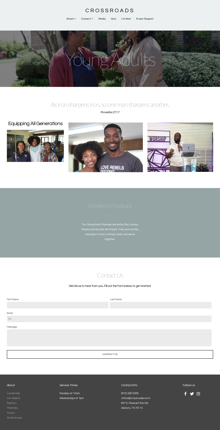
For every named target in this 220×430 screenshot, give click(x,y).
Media (102, 18)
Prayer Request (145, 18)
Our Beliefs (13, 398)
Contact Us (110, 354)
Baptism (12, 403)
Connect (87, 18)
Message (12, 327)
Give (113, 18)
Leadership (13, 393)
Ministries (12, 408)
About (71, 18)
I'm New (126, 18)
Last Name (116, 299)
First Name (12, 299)
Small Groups (14, 417)
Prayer (11, 413)
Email (9, 313)
